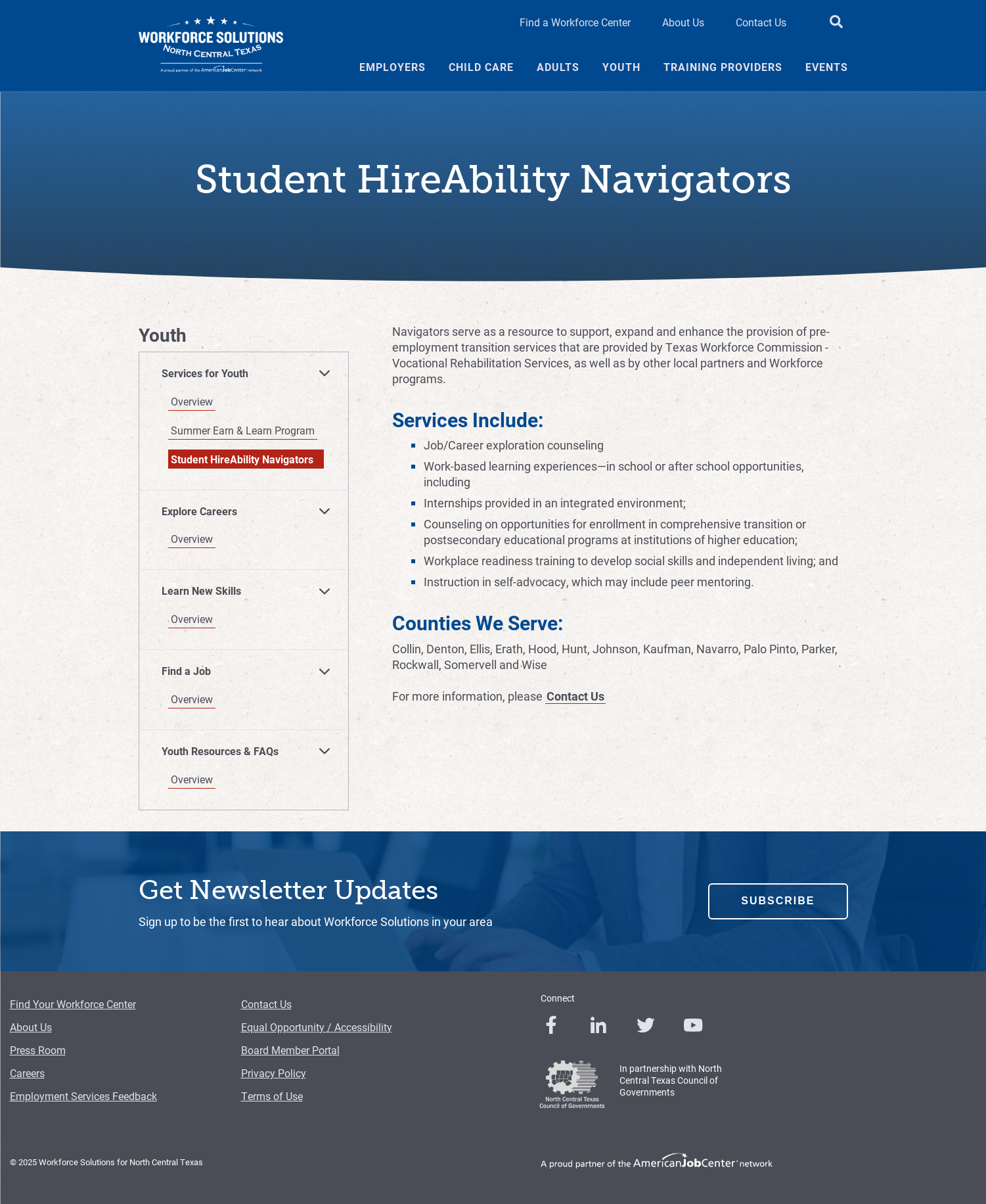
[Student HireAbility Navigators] (249, 459)
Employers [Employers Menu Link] (392, 67)
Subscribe (778, 900)
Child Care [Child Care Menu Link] (481, 67)
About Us (31, 1027)
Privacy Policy (273, 1073)
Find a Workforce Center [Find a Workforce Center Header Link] (575, 22)
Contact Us (575, 696)
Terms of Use (272, 1096)
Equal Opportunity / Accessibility (316, 1027)
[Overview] (249, 401)
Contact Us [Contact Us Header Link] (761, 22)
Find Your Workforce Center (73, 1004)
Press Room (38, 1050)
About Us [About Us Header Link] (683, 22)
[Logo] (211, 46)
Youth (163, 334)
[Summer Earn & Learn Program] (249, 430)
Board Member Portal (290, 1050)
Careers (27, 1073)
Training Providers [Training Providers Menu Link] (722, 67)
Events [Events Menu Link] (826, 67)
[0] (551, 1025)
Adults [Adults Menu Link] (558, 67)
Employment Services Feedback (83, 1096)
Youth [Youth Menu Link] (621, 67)
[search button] (836, 22)
